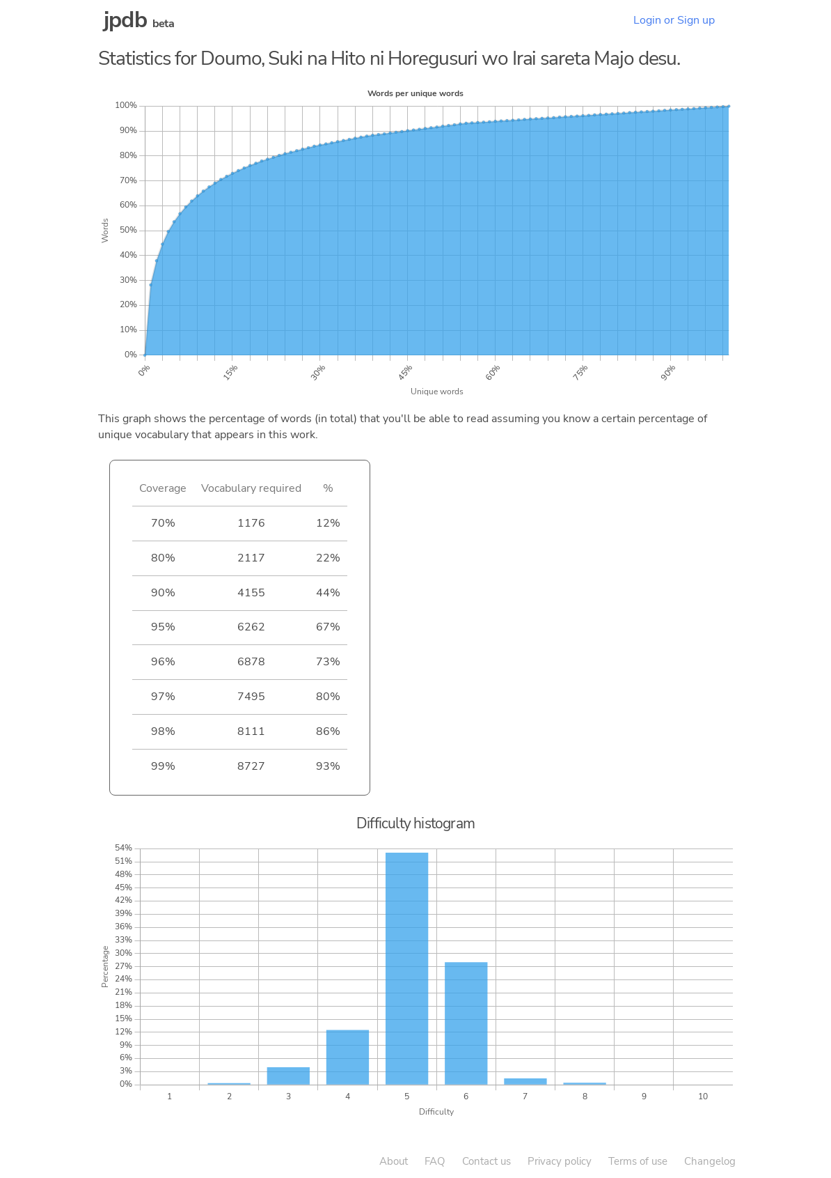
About (393, 1161)
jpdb (125, 20)
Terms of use (637, 1161)
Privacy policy (560, 1161)
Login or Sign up (674, 20)
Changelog (710, 1161)
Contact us (486, 1161)
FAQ (435, 1161)
